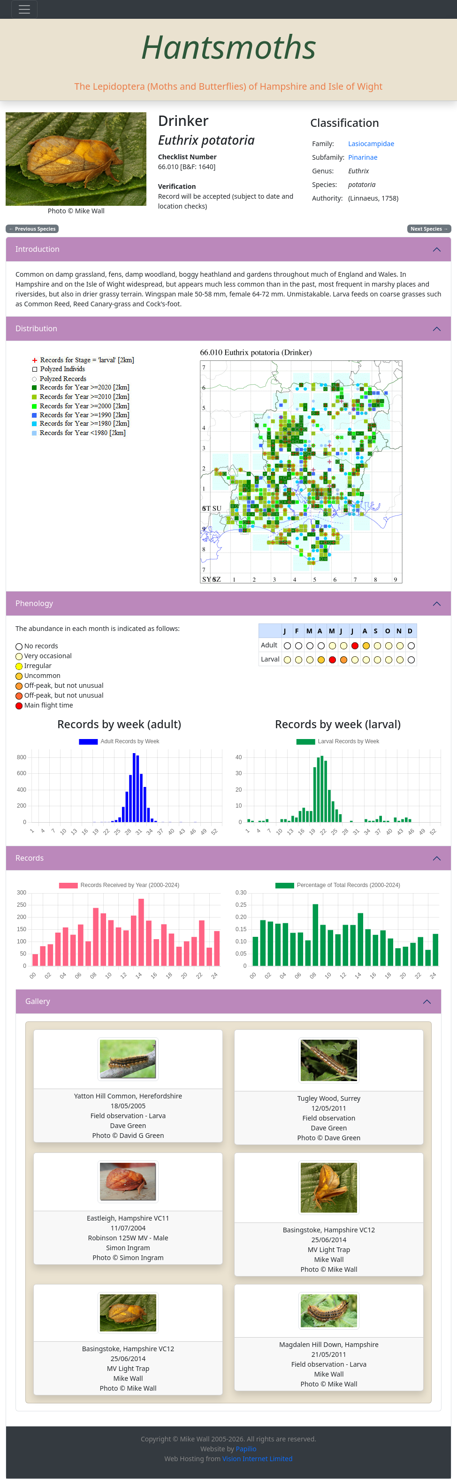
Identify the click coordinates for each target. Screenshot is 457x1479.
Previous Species (32, 229)
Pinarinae (362, 157)
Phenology (34, 603)
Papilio (246, 1448)
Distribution (36, 328)
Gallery (37, 1001)
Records (29, 858)
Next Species (429, 229)
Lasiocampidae (371, 143)
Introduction (37, 249)
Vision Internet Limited (257, 1458)
